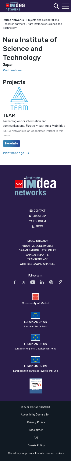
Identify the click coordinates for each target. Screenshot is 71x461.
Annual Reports (37, 254)
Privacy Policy (36, 422)
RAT (36, 437)
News (39, 226)
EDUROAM (39, 221)
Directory (40, 215)
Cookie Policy (36, 445)
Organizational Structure (37, 250)
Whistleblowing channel (37, 263)
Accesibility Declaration (35, 414)
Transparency (37, 259)
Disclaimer (36, 429)
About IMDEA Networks (37, 245)
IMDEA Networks (35, 186)
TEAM (9, 115)
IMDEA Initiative (37, 241)
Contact (39, 210)
